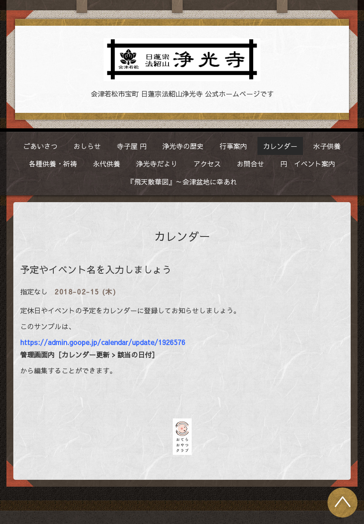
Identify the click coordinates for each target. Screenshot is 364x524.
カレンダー (280, 146)
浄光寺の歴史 (183, 146)
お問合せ (250, 163)
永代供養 (106, 163)
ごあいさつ (40, 146)
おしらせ (87, 146)
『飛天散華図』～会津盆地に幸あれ (182, 181)
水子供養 (327, 146)
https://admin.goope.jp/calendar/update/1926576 (102, 342)
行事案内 (233, 146)
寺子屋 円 (132, 146)
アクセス (207, 163)
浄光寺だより (156, 163)
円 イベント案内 (307, 163)
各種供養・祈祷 (53, 163)
